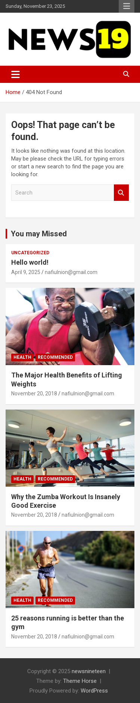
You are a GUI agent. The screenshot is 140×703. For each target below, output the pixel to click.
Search (121, 192)
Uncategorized (30, 252)
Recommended (55, 357)
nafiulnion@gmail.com (71, 272)
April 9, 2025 (25, 272)
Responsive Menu (126, 6)
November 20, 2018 (34, 393)
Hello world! (30, 262)
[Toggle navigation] (15, 74)
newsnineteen (89, 671)
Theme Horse (80, 681)
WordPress (94, 690)
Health (22, 357)
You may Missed (39, 233)
